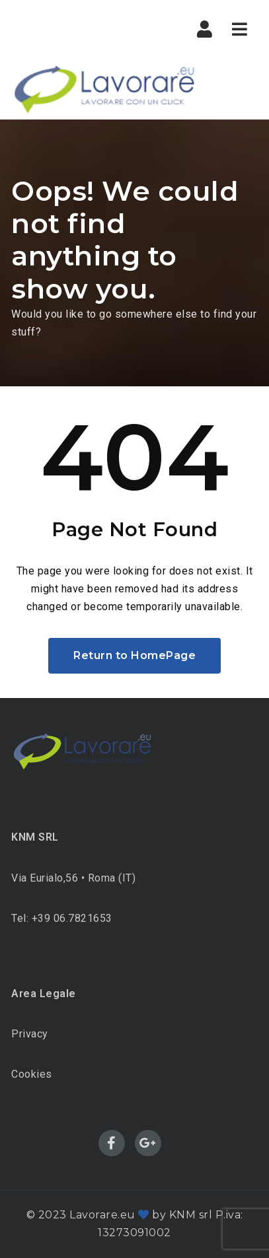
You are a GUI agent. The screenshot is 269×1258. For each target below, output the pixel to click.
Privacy (29, 1034)
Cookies (31, 1074)
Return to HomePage (134, 655)
